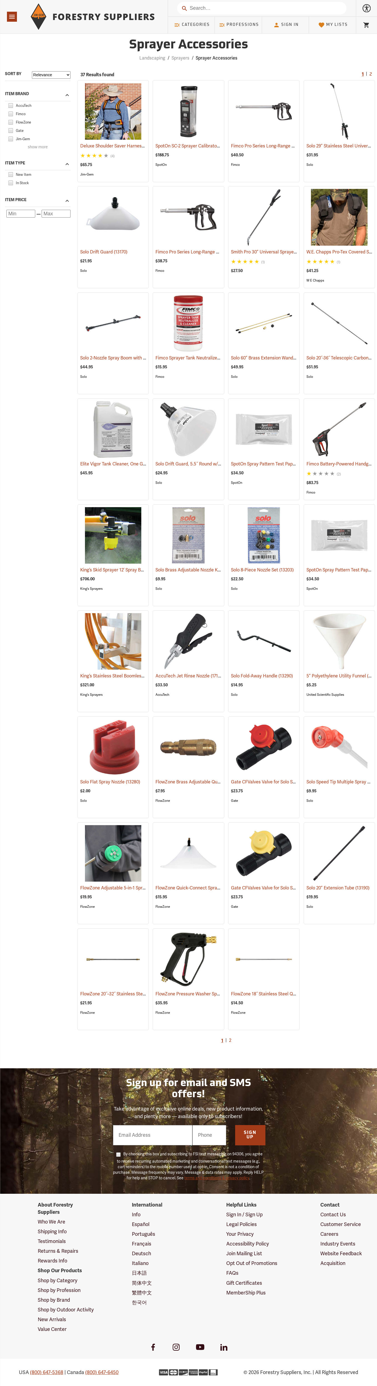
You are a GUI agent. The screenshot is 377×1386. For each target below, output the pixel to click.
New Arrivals (52, 1319)
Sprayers (180, 58)
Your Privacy (240, 1234)
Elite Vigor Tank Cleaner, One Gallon (123, 464)
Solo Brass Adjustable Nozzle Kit (195, 570)
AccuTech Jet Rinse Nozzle (189, 676)
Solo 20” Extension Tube (338, 888)
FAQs (232, 1273)
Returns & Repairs (58, 1251)
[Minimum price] (20, 213)
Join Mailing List (244, 1254)
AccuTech (162, 695)
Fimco (235, 165)
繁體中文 (142, 1293)
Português (143, 1234)
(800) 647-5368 (46, 1372)
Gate (234, 801)
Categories (192, 25)
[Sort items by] (51, 75)
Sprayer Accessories (216, 58)
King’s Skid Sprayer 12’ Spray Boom (122, 570)
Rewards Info (52, 1261)
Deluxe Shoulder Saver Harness (119, 146)
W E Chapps (315, 280)
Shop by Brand (54, 1300)
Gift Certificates (244, 1283)
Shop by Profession (59, 1290)
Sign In (286, 25)
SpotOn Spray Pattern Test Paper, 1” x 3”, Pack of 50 (290, 464)
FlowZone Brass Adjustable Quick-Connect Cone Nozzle (219, 782)
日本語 (139, 1273)
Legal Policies (241, 1224)
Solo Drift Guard (103, 252)
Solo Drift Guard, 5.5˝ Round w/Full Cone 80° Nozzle (214, 464)
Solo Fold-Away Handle (262, 676)
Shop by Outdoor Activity (66, 1310)
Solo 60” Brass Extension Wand (270, 358)
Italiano (140, 1263)
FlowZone (162, 801)
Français (141, 1244)
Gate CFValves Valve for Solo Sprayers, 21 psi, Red (288, 782)
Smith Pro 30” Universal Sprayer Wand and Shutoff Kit (292, 252)
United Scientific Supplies (325, 695)
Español (140, 1224)
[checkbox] (10, 105)
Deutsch (141, 1254)
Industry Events (337, 1244)
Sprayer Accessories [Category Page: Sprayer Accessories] (188, 45)
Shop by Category (57, 1281)
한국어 (139, 1302)
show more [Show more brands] (38, 147)
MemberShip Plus (246, 1293)
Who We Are (51, 1222)
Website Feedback (341, 1254)
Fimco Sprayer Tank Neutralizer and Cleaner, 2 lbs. (213, 358)
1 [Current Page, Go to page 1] (363, 74)
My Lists (333, 25)
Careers (329, 1234)
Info (136, 1215)
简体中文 (142, 1283)
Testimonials (52, 1241)
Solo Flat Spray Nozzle (110, 782)
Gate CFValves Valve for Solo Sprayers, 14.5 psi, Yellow (293, 888)
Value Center (52, 1329)
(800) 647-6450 (102, 1372)
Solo (309, 165)
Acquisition (332, 1263)
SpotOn (161, 165)
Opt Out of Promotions (251, 1263)
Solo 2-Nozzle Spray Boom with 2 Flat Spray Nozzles (139, 358)
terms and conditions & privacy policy (216, 1178)
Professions (239, 25)
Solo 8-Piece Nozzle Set (262, 570)
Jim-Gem (87, 174)
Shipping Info (52, 1232)
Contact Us (333, 1215)
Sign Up (250, 1135)
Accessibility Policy (247, 1244)
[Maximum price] (56, 213)
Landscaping (152, 58)
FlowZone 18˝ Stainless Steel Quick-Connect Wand (289, 994)
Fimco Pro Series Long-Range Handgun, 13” (206, 252)
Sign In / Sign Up (244, 1215)
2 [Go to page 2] (371, 74)
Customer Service (340, 1224)
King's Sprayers (91, 589)
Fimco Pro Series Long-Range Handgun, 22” (282, 146)
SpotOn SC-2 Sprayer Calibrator (194, 146)
